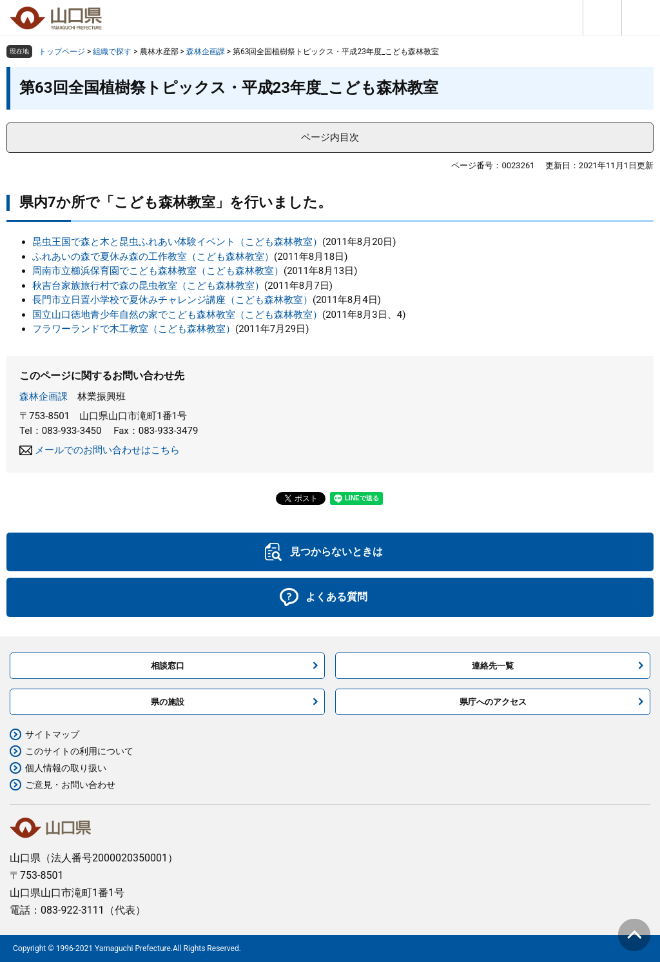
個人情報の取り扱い (65, 768)
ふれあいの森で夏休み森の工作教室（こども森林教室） (153, 256)
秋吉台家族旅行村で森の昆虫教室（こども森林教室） (148, 285)
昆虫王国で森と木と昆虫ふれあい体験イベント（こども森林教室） (177, 242)
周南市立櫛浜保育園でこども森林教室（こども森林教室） (158, 271)
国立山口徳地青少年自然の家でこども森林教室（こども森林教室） (177, 314)
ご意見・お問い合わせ (70, 785)
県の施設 (167, 702)
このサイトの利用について (79, 751)
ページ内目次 (330, 137)
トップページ (62, 51)
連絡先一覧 (493, 666)
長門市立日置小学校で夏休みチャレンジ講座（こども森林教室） (172, 300)
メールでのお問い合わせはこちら (107, 450)
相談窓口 (167, 666)
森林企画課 (205, 51)
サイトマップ (52, 734)
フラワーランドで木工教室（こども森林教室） (133, 329)
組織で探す (112, 51)
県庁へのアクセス (493, 702)
